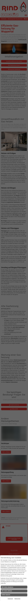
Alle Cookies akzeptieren (7, 587)
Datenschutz (17, 598)
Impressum (10, 598)
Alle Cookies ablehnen (7, 590)
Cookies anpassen (6, 594)
